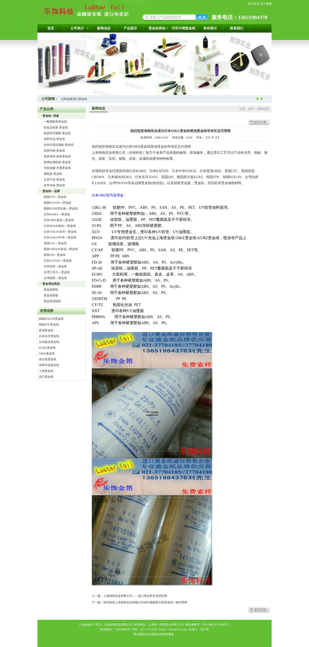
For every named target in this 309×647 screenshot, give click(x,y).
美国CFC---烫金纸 (55, 243)
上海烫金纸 (46, 371)
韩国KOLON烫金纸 (51, 318)
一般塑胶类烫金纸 (55, 121)
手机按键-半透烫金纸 (57, 168)
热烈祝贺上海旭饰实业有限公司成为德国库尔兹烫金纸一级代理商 (145, 602)
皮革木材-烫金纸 (54, 185)
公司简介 (77, 28)
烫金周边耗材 (51, 283)
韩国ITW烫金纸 (49, 324)
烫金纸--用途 (50, 116)
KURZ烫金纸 (47, 347)
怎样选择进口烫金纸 (74, 99)
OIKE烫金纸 (47, 353)
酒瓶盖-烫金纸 (53, 173)
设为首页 (253, 3)
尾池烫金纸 (46, 330)
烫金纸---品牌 (51, 191)
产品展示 (130, 28)
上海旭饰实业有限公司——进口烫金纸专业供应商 (135, 596)
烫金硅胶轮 (51, 289)
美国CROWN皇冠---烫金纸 (61, 249)
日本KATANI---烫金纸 (58, 260)
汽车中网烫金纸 (183, 28)
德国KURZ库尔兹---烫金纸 (61, 208)
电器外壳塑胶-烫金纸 (57, 133)
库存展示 (210, 28)
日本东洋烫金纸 (49, 336)
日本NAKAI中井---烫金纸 (60, 237)
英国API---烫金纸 (55, 255)
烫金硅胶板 (51, 295)
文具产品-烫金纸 (54, 179)
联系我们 (236, 28)
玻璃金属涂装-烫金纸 (57, 162)
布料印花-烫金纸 (54, 139)
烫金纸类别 (156, 28)
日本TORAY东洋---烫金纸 (60, 231)
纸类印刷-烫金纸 (54, 150)
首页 (50, 28)
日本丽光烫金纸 (49, 342)
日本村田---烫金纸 (55, 266)
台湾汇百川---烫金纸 (57, 272)
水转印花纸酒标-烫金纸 (59, 144)
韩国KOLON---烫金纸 (57, 202)
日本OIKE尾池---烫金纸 (59, 220)
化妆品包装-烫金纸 (56, 127)
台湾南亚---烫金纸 (55, 278)
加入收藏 (266, 3)
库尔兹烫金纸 (47, 359)
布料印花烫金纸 (49, 365)
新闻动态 (104, 28)
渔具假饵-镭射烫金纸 (57, 156)
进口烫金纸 (46, 376)
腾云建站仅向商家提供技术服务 (153, 634)
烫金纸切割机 (52, 301)
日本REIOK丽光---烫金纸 (60, 226)
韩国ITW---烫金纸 (55, 197)
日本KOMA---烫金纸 (57, 214)
